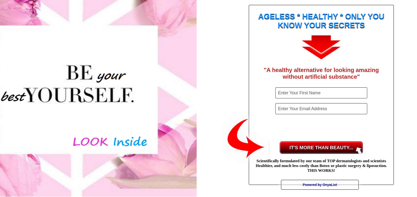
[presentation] (321, 128)
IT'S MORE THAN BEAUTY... (326, 149)
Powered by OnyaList (320, 185)
